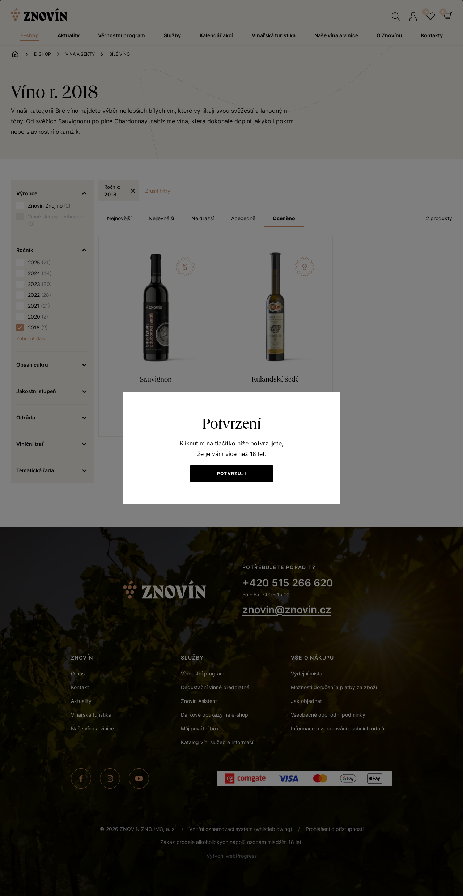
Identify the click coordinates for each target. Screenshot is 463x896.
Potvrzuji (231, 473)
